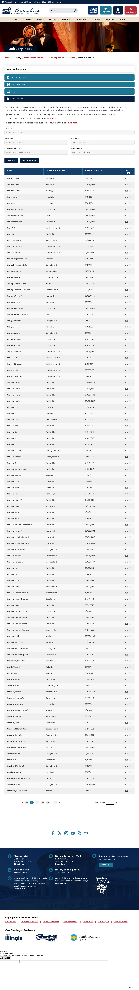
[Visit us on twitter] (60, 833)
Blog (13, 91)
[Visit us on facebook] (53, 833)
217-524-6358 (62, 872)
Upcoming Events (19, 77)
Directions (19, 864)
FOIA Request (103, 922)
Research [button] (66, 19)
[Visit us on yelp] (79, 833)
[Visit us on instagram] (66, 833)
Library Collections (34, 57)
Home (7, 57)
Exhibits (27, 19)
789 (47, 802)
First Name (75, 139)
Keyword (8, 129)
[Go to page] (116, 802)
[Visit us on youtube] (73, 833)
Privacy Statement (51, 922)
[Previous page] (23, 802)
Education (82, 19)
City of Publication (12, 149)
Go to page (100, 802)
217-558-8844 (21, 872)
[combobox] (132, 987)
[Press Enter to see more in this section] (69, 69)
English (130, 987)
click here (51, 118)
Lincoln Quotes (18, 84)
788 (42, 802)
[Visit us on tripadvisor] (86, 833)
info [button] (128, 178)
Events (40, 19)
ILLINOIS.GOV (10, 922)
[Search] (63, 10)
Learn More (19, 888)
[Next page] (59, 802)
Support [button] (110, 19)
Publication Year (78, 149)
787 (37, 802)
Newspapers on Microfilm (61, 57)
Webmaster (88, 922)
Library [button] (52, 19)
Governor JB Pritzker (29, 922)
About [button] (123, 19)
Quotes (96, 19)
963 (55, 802)
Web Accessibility (70, 922)
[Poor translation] (7, 958)
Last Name (8, 139)
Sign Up (105, 865)
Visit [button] (15, 19)
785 (26, 802)
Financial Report (120, 922)
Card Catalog (17, 98)
